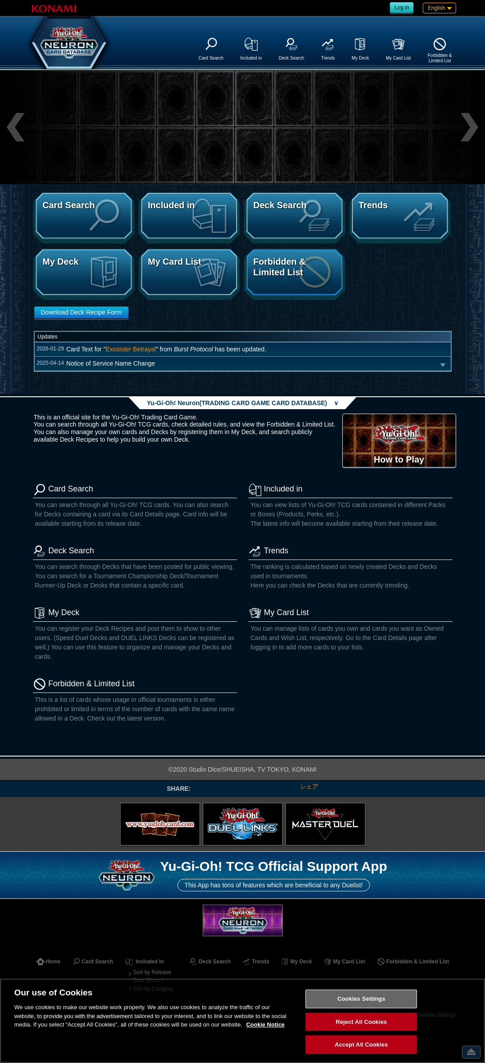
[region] (242, 1020)
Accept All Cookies (361, 1044)
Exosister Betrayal (131, 349)
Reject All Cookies (361, 1022)
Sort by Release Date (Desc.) (152, 976)
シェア (309, 786)
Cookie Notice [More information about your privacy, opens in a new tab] (265, 1024)
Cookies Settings (361, 998)
